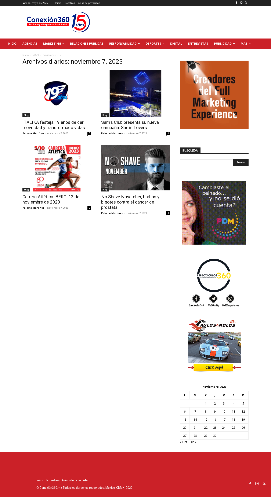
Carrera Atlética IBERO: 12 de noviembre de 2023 (50, 199)
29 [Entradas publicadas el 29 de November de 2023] (205, 436)
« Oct (183, 442)
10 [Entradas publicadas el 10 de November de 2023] (223, 411)
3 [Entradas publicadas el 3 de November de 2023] (224, 403)
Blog (26, 115)
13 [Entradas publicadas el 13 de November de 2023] (185, 419)
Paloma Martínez (33, 133)
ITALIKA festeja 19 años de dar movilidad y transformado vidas (53, 125)
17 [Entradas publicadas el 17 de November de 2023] (223, 419)
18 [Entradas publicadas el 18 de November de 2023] (233, 419)
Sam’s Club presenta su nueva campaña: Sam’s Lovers (130, 125)
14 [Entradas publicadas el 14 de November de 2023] (195, 419)
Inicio (25, 55)
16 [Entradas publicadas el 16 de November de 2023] (215, 419)
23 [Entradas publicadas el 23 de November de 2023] (215, 427)
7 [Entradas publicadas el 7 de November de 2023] (195, 411)
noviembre (49, 55)
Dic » (193, 442)
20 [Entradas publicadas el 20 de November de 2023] (185, 427)
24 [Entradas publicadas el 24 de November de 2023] (223, 427)
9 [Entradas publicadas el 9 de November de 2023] (215, 411)
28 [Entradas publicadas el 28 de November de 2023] (195, 436)
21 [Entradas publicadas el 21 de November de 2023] (195, 427)
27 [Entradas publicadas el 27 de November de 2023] (185, 436)
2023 (36, 55)
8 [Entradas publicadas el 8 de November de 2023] (206, 411)
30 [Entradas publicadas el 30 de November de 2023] (215, 436)
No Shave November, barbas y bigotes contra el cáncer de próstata (130, 202)
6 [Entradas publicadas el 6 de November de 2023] (185, 411)
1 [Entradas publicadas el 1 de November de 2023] (206, 403)
